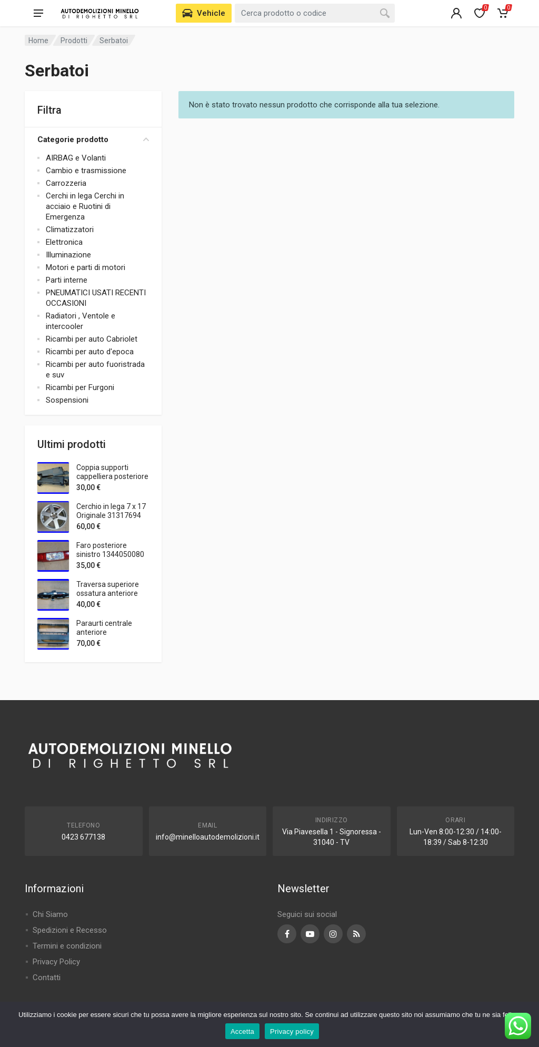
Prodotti (74, 40)
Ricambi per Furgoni (80, 387)
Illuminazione (68, 255)
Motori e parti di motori (85, 267)
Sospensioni (67, 400)
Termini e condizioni (67, 946)
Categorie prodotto (93, 139)
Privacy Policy (56, 961)
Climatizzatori (70, 229)
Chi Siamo (50, 914)
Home (38, 40)
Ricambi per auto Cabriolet (91, 339)
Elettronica (64, 242)
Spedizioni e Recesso (70, 930)
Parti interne (66, 280)
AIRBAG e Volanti (76, 158)
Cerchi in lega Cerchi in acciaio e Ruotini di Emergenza (85, 206)
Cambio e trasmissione (86, 170)
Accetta (242, 1031)
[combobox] (315, 13)
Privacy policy (292, 1031)
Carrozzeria (66, 183)
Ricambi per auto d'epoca (90, 351)
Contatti (47, 977)
